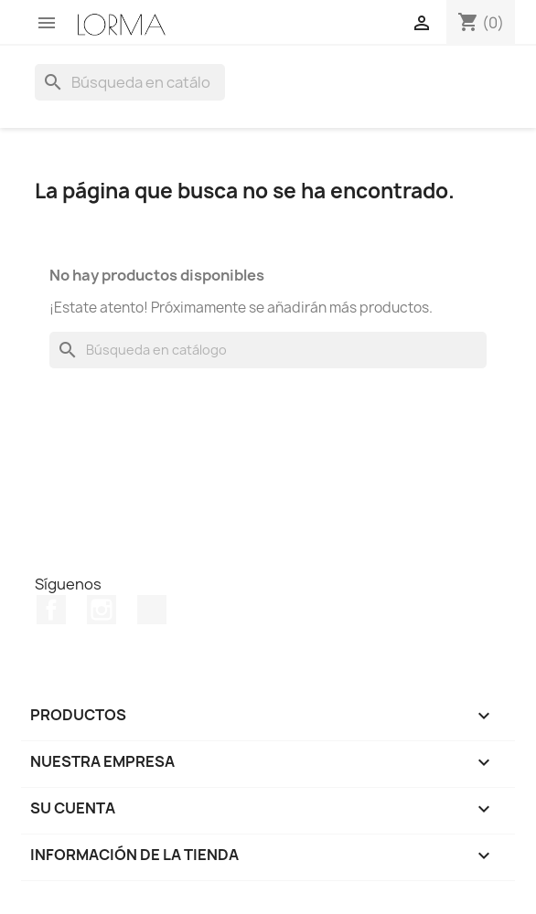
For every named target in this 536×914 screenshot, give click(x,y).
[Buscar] (130, 82)
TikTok (151, 609)
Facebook (51, 609)
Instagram (101, 609)
